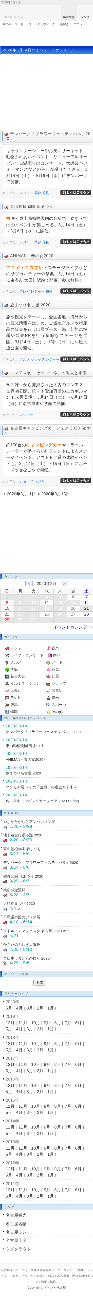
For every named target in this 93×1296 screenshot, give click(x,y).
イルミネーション (25, 683)
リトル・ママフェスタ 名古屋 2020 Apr (36, 931)
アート (57, 662)
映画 (49, 291)
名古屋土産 (16, 1240)
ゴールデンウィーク (41, 24)
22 (7, 614)
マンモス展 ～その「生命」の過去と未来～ (50, 373)
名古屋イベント (13, 17)
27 (73, 614)
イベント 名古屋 (55, 1287)
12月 (10, 1023)
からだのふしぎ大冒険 (21, 944)
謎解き (64, 24)
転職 (14, 712)
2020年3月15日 (55, 494)
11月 (23, 1023)
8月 (57, 1023)
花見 (45, 193)
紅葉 (55, 676)
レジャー (26, 193)
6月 (78, 1023)
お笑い (57, 690)
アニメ (78, 24)
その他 (57, 712)
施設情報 (69, 17)
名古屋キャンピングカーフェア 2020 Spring (42, 801)
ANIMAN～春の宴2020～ (34, 256)
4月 (19, 1008)
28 (86, 614)
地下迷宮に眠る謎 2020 (22, 835)
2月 (40, 1008)
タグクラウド (18, 1249)
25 (46, 614)
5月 (9, 1008)
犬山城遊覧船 (14, 890)
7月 (68, 1023)
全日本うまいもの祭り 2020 (26, 958)
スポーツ (59, 704)
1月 (50, 1008)
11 (46, 602)
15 (7, 608)
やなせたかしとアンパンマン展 (29, 822)
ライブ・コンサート (27, 655)
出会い (15, 690)
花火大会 (17, 676)
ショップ (38, 359)
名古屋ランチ (18, 1232)
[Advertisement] (46, 35)
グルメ (24, 359)
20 (73, 608)
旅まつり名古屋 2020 (30, 305)
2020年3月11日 (21, 494)
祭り (56, 655)
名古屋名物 (16, 1224)
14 (86, 602)
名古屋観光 (16, 1215)
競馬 (14, 704)
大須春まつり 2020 (19, 903)
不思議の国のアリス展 (21, 917)
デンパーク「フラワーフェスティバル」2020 (43, 732)
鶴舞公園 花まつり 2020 (23, 876)
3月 (30, 1008)
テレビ (24, 291)
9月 (47, 1023)
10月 (35, 1023)
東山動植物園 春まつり (31, 206)
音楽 (55, 648)
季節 (37, 193)
